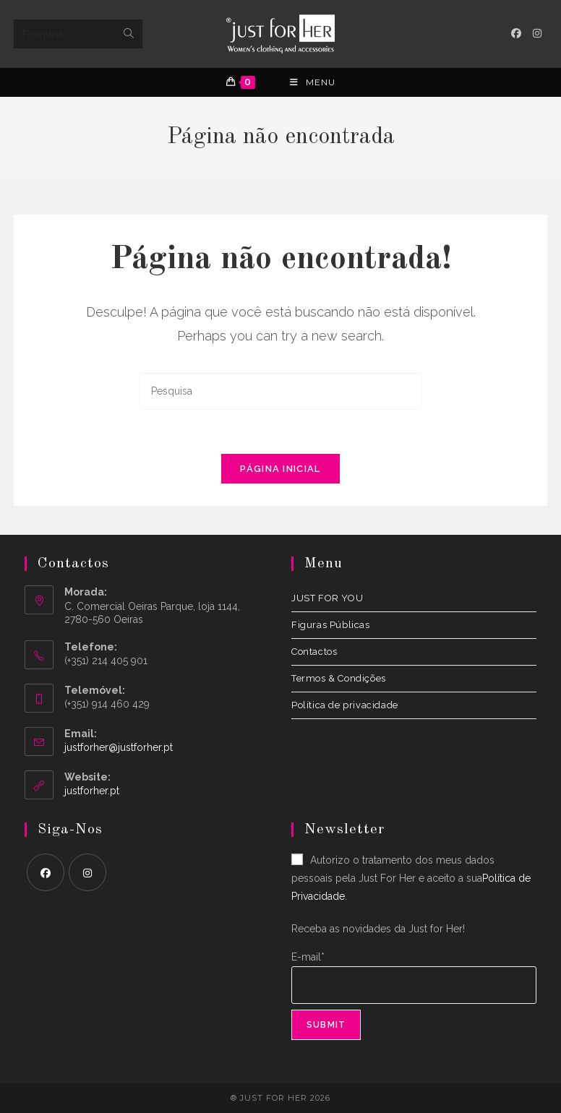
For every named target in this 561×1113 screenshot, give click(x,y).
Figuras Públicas (330, 624)
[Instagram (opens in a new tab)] (537, 33)
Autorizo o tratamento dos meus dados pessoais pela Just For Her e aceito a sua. (411, 878)
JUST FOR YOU (327, 598)
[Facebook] (45, 872)
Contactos (314, 651)
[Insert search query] (280, 391)
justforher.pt (91, 790)
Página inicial (280, 468)
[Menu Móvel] (312, 82)
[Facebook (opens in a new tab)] (516, 33)
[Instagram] (87, 872)
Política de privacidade (344, 705)
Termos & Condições (338, 678)
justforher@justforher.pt (118, 747)
